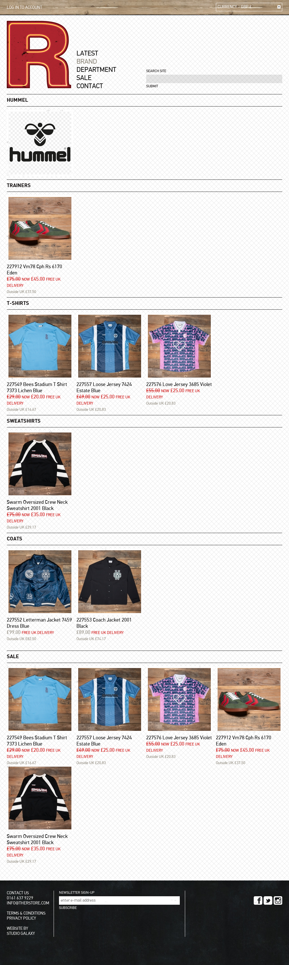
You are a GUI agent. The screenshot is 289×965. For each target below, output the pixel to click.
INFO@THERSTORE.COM (28, 903)
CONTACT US (18, 893)
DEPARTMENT (96, 69)
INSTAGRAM (277, 900)
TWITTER (268, 900)
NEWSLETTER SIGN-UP (76, 893)
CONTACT (89, 86)
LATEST (87, 53)
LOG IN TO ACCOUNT (24, 7)
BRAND (86, 61)
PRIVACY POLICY (21, 918)
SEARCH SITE (156, 71)
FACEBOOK (258, 900)
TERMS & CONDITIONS (26, 913)
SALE (83, 78)
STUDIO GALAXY (21, 933)
